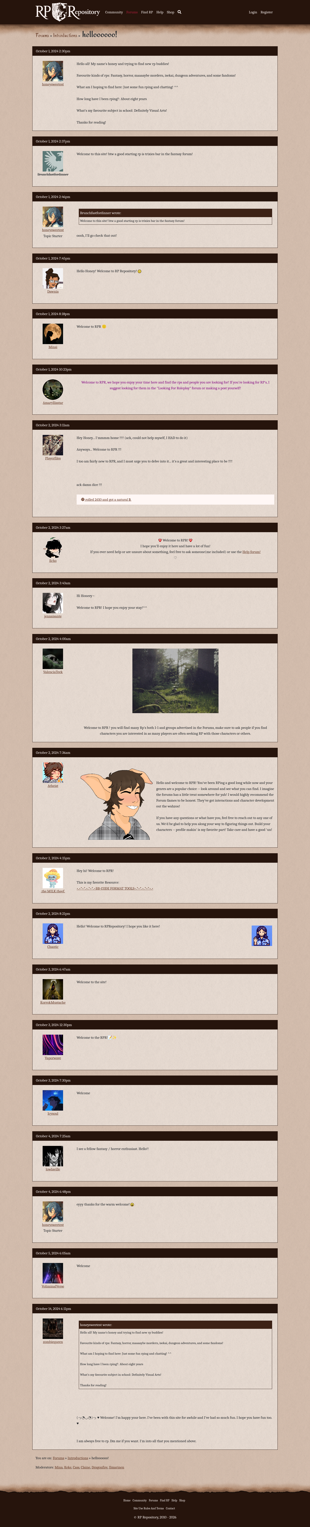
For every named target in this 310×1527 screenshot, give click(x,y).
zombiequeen (53, 1342)
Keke (67, 1467)
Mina (59, 1467)
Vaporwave (53, 1058)
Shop (170, 12)
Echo (53, 561)
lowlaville (53, 1169)
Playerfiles (53, 458)
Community (114, 12)
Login (253, 12)
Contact (170, 1508)
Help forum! (251, 552)
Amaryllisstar (53, 403)
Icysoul (53, 1113)
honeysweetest (53, 84)
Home (126, 1500)
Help (159, 12)
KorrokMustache (52, 1002)
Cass (76, 1467)
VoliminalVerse (53, 1286)
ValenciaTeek (53, 672)
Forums (132, 12)
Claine (85, 1467)
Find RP (147, 12)
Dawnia (53, 291)
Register (267, 12)
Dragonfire (99, 1467)
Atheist (53, 786)
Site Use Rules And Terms (148, 1508)
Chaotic (53, 947)
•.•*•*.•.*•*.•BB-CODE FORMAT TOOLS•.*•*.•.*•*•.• (115, 888)
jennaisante (53, 616)
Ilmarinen (116, 1467)
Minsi (52, 347)
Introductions (65, 35)
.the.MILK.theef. (53, 891)
